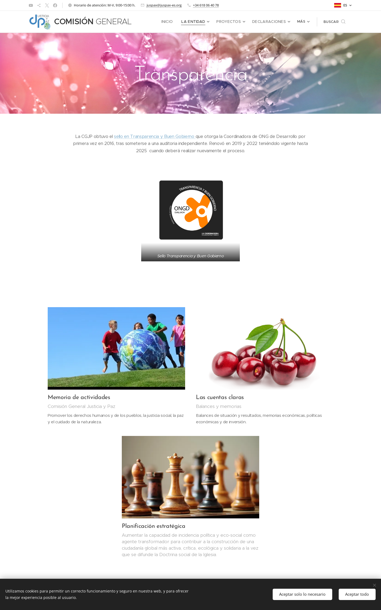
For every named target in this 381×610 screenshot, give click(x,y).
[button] (334, 22)
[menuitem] (150, 22)
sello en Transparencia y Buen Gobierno (154, 136)
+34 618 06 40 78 (206, 5)
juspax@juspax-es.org (164, 5)
